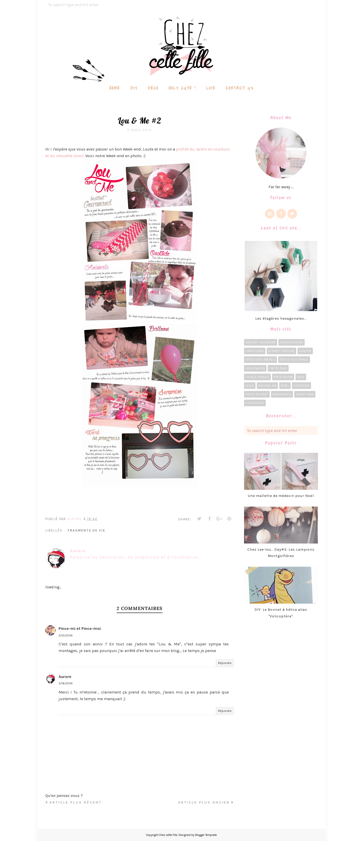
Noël (285, 385)
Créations (255, 351)
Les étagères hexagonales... (280, 318)
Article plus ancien (204, 802)
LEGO (250, 385)
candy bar (305, 394)
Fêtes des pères (294, 359)
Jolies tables (257, 377)
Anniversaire (291, 342)
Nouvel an (267, 385)
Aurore (65, 676)
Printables (282, 394)
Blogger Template (206, 835)
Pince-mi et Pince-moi (80, 628)
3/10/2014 (66, 635)
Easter (305, 351)
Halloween (255, 368)
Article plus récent (75, 802)
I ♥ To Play (278, 368)
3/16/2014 (66, 683)
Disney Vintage (281, 351)
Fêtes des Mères (260, 359)
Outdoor (301, 385)
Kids (301, 377)
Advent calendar (261, 342)
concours (255, 403)
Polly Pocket (257, 394)
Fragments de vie (86, 530)
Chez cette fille (168, 835)
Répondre (225, 663)
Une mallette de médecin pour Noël (281, 496)
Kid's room (283, 377)
